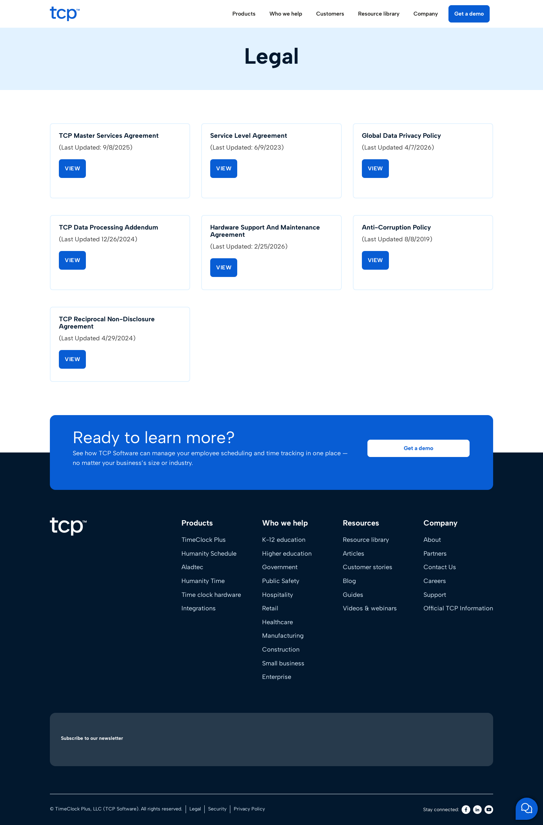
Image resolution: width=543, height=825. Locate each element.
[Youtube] (488, 809)
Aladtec (192, 567)
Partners (435, 553)
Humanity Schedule (209, 553)
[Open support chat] (527, 809)
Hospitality (277, 595)
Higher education (287, 553)
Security (217, 809)
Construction (281, 649)
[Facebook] (466, 809)
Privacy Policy (249, 809)
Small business (283, 663)
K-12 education (283, 540)
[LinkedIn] (477, 809)
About (432, 540)
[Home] (68, 527)
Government (279, 567)
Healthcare (277, 622)
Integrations (198, 608)
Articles (353, 553)
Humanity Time (203, 581)
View (72, 169)
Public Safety (280, 581)
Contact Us (440, 567)
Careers (435, 581)
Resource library (366, 540)
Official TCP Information (458, 608)
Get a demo (469, 13)
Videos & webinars (370, 608)
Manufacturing (283, 635)
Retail (270, 608)
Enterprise (276, 677)
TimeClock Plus (203, 540)
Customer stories (367, 567)
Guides (353, 595)
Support (435, 595)
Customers (330, 13)
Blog (349, 581)
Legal (195, 809)
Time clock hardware (211, 595)
